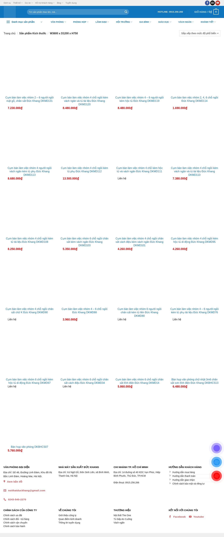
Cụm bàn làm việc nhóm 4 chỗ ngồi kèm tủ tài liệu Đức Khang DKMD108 (29, 240)
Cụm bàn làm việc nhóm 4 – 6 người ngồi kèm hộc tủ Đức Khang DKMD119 (139, 99)
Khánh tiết (206, 22)
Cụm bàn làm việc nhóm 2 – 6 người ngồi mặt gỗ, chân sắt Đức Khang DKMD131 (29, 99)
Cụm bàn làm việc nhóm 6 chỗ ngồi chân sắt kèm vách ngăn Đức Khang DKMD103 (84, 242)
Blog (60, 2)
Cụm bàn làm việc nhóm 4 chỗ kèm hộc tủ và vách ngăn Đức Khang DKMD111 (139, 170)
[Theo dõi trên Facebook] (207, 2)
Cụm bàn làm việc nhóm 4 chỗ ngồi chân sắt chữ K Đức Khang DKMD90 (29, 311)
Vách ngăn (184, 22)
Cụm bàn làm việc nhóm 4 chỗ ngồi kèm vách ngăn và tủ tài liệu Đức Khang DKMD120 (84, 101)
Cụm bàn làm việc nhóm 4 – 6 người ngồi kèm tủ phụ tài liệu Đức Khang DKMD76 (194, 311)
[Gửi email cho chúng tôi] (212, 2)
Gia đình (143, 22)
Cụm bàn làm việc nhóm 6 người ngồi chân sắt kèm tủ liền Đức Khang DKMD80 (139, 312)
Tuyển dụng (71, 3)
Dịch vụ (7, 3)
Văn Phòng (56, 22)
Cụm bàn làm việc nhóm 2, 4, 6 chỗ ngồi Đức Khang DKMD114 (194, 99)
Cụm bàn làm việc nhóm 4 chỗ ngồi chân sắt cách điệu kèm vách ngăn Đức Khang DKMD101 (139, 242)
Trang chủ (10, 33)
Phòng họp (78, 22)
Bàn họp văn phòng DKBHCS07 (29, 446)
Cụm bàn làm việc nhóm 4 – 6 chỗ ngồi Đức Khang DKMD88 (84, 311)
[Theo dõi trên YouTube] (217, 2)
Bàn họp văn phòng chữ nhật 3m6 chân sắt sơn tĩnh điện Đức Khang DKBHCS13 (194, 381)
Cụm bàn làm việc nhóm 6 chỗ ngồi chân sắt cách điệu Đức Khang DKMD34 (84, 381)
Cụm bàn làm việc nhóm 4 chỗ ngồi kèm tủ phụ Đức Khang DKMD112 (84, 170)
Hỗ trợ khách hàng (45, 2)
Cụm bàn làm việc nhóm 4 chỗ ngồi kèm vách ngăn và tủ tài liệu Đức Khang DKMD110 (194, 171)
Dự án (29, 2)
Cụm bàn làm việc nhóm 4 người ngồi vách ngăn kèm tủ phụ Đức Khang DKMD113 (29, 171)
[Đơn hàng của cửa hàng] (199, 33)
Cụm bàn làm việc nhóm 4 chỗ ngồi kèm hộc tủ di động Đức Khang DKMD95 (194, 240)
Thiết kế (17, 2)
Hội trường (122, 22)
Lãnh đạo (100, 22)
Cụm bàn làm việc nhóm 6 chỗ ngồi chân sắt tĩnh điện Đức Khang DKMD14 (139, 381)
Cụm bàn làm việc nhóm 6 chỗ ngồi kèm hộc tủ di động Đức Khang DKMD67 (29, 381)
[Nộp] (126, 12)
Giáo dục (162, 22)
